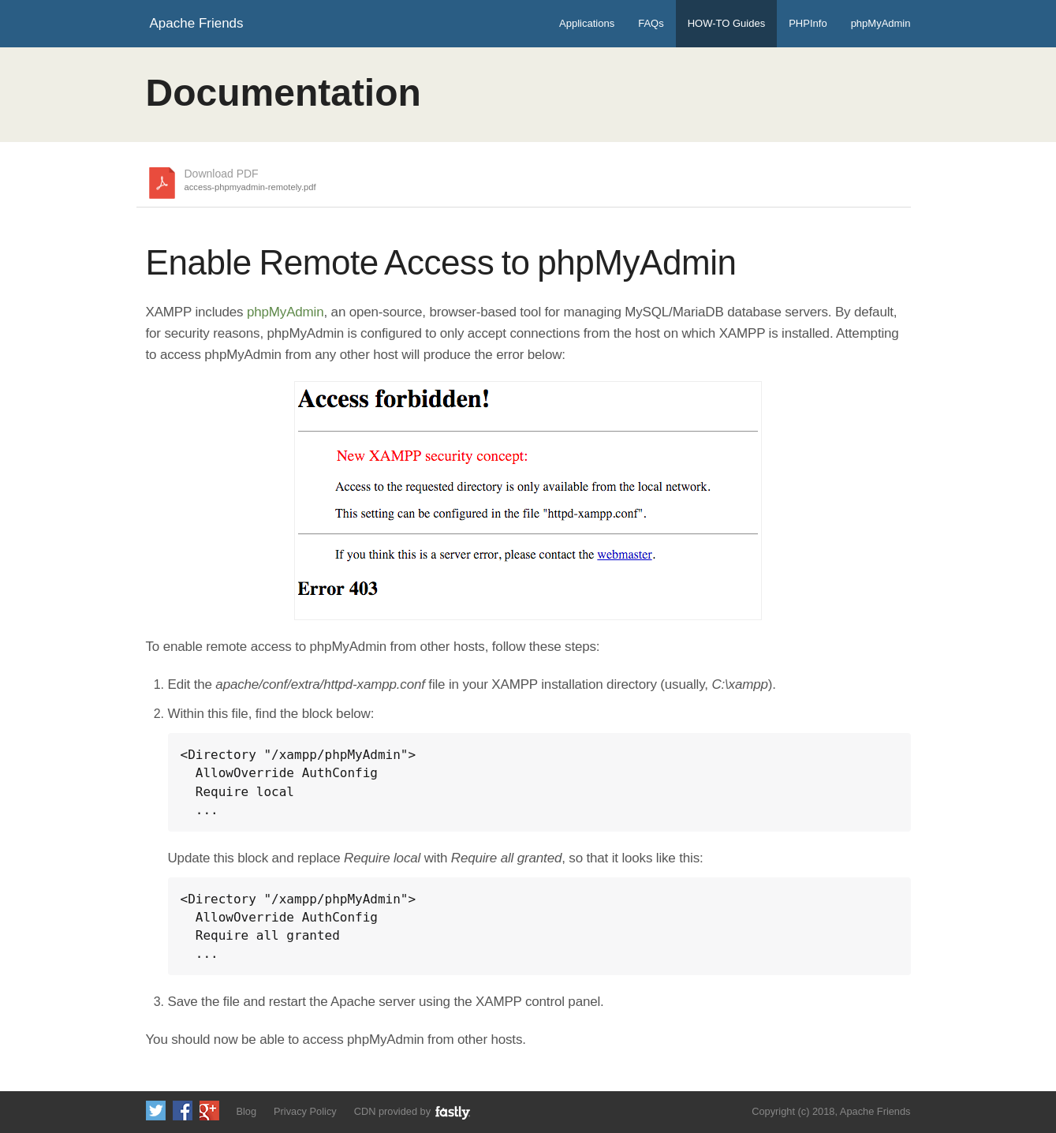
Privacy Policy (305, 1111)
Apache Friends (197, 23)
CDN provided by (413, 1112)
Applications (586, 23)
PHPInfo (808, 23)
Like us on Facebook (182, 1110)
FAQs (651, 23)
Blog (246, 1111)
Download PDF (250, 180)
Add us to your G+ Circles (209, 1110)
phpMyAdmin (881, 23)
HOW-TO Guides (726, 23)
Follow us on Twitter (156, 1110)
